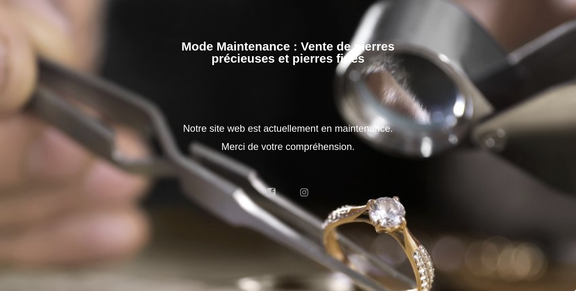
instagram (304, 192)
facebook (271, 192)
